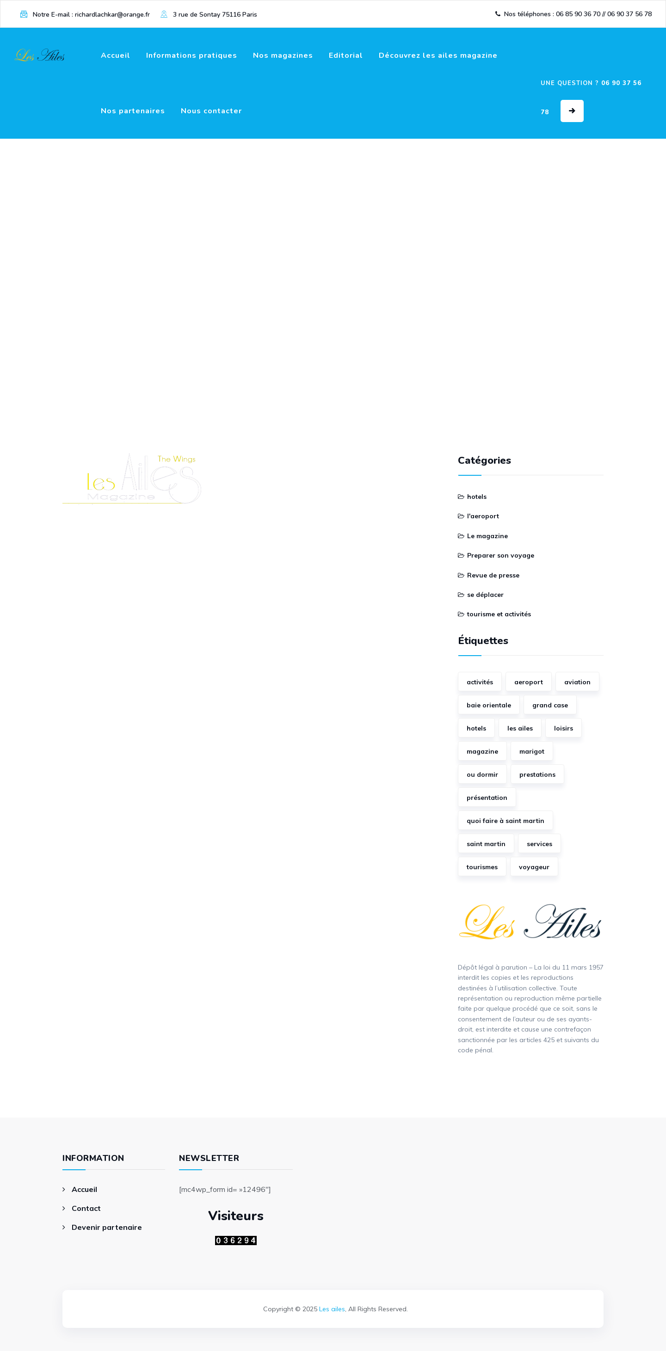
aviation (577, 682)
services (539, 844)
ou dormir (482, 774)
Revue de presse (493, 575)
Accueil (115, 55)
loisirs (563, 728)
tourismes (482, 867)
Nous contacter (211, 111)
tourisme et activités (499, 614)
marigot (531, 751)
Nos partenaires (133, 111)
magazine (482, 751)
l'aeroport (483, 516)
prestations (537, 774)
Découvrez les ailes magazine (438, 55)
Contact (86, 1208)
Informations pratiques (191, 55)
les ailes (520, 728)
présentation (487, 797)
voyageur (534, 867)
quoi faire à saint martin (505, 821)
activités (480, 682)
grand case (550, 705)
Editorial (346, 55)
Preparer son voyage (500, 555)
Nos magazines (283, 55)
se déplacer (485, 594)
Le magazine (487, 536)
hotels (477, 496)
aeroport (528, 682)
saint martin (486, 844)
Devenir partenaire (107, 1227)
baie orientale (489, 705)
